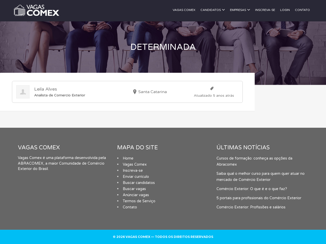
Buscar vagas (134, 189)
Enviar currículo (136, 177)
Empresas (238, 10)
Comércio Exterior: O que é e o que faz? (251, 189)
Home (128, 158)
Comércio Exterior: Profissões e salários (251, 207)
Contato (302, 10)
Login (285, 10)
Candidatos (210, 10)
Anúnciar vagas (136, 195)
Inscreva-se (265, 10)
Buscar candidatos (139, 183)
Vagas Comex (184, 10)
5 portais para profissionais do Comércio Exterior (258, 198)
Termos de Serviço (139, 201)
